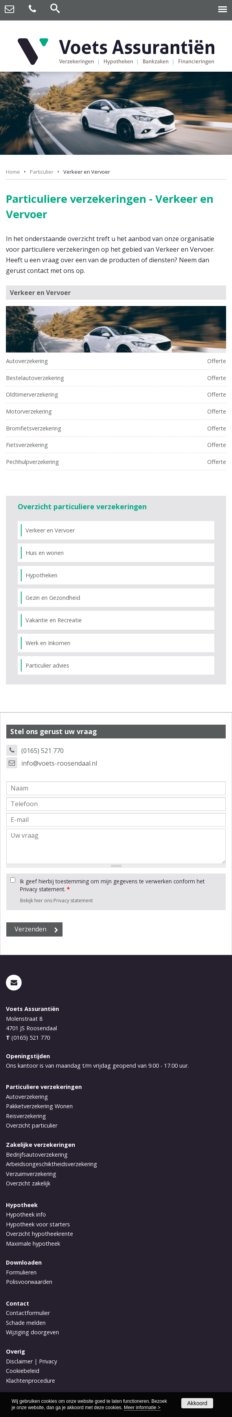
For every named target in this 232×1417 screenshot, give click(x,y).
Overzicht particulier (31, 1125)
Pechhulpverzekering (32, 462)
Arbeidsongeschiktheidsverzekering (51, 1164)
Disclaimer (19, 1361)
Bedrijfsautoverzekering (37, 1154)
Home (13, 171)
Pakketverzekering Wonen (39, 1106)
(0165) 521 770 (42, 750)
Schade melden (26, 1322)
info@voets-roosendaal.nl (59, 763)
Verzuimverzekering (31, 1174)
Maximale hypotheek (33, 1243)
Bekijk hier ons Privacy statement (56, 900)
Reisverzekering (26, 1116)
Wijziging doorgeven (32, 1332)
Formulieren (21, 1272)
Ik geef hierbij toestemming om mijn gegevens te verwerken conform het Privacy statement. (112, 885)
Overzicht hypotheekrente (39, 1233)
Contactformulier (28, 1313)
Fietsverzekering (27, 445)
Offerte (216, 361)
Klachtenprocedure (30, 1380)
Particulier (41, 171)
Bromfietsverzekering (33, 428)
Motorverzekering (29, 411)
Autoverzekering (27, 361)
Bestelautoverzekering (35, 378)
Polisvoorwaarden (29, 1281)
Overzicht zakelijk (28, 1183)
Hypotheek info (26, 1214)
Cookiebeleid (22, 1370)
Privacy (48, 1361)
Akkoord (197, 1403)
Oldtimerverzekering (32, 394)
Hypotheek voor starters (38, 1224)
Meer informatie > (142, 1407)
